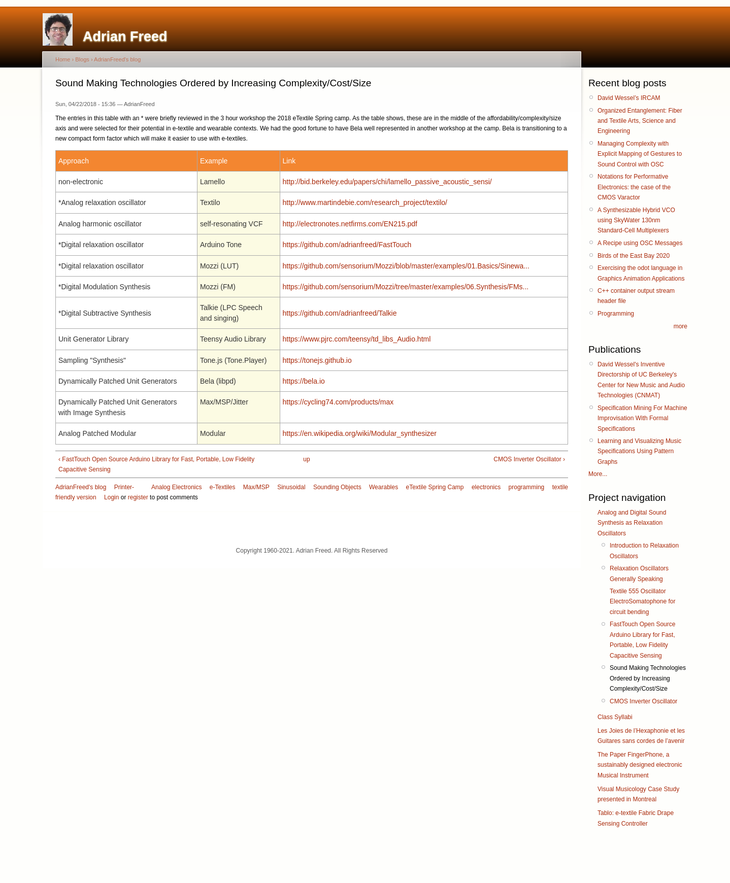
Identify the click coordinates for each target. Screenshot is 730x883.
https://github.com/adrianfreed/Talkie (340, 313)
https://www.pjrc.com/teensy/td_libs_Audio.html (357, 339)
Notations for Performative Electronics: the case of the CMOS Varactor (634, 187)
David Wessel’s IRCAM (629, 97)
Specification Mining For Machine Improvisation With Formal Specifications (642, 418)
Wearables (383, 487)
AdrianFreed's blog (117, 59)
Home (62, 59)
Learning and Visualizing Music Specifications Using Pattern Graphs (639, 451)
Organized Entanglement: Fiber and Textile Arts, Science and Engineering (640, 121)
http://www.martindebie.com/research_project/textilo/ (365, 202)
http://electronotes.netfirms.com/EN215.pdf (350, 224)
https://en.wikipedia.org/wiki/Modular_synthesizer (360, 433)
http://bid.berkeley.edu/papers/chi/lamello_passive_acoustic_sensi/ (387, 182)
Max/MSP (256, 487)
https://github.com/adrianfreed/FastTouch (347, 245)
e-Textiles (223, 487)
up (306, 459)
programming (527, 487)
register (138, 497)
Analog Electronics (176, 487)
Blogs (82, 59)
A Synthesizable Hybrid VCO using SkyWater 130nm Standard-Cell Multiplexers (636, 220)
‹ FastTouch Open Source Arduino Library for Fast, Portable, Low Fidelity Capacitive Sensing (156, 464)
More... (597, 474)
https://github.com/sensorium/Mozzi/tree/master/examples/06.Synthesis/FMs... (406, 287)
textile (560, 487)
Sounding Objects (337, 487)
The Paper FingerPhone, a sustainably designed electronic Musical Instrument (640, 765)
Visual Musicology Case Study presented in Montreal (638, 794)
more (680, 326)
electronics (486, 487)
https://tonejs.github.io (317, 360)
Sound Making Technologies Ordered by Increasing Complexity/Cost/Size (648, 678)
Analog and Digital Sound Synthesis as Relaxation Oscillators (632, 523)
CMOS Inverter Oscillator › (529, 459)
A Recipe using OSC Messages (640, 243)
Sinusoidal (291, 487)
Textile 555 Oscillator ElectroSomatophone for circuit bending (642, 602)
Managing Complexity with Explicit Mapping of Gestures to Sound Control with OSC (640, 154)
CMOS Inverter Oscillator (643, 701)
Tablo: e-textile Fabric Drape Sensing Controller (636, 818)
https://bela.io (304, 381)
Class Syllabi (615, 717)
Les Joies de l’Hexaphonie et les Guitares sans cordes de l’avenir (641, 735)
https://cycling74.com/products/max (338, 402)
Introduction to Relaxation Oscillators (644, 550)
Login (111, 497)
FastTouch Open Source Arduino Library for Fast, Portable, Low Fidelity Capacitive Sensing (642, 640)
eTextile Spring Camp (434, 487)
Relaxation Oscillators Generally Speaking (639, 573)
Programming (616, 313)
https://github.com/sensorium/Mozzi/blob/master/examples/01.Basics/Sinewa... (406, 266)
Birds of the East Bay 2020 (634, 255)
